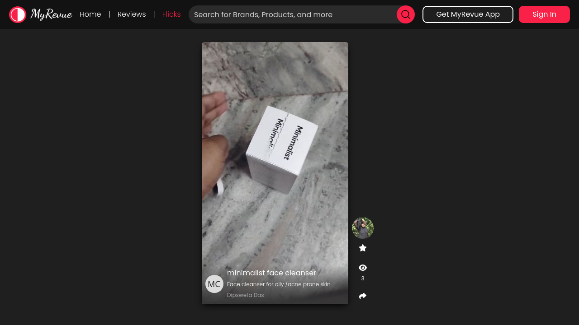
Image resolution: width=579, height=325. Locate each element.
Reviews (132, 14)
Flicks (171, 14)
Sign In (544, 14)
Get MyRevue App (468, 14)
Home (90, 14)
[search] (406, 14)
